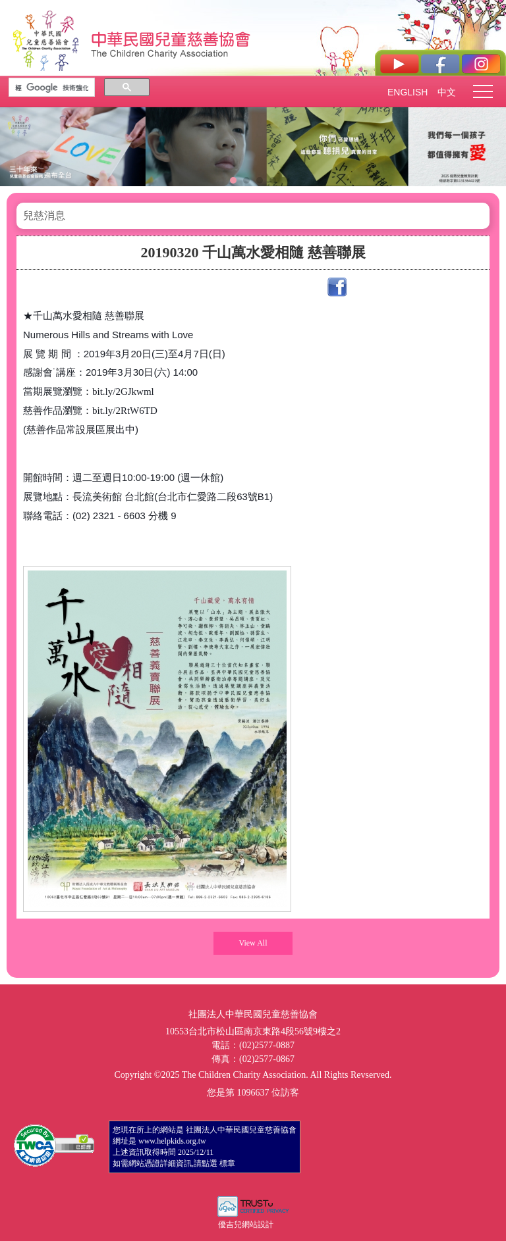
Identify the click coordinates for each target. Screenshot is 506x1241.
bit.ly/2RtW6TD (124, 410)
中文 (446, 92)
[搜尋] (51, 87)
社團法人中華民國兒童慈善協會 (171, 38)
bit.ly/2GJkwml (123, 391)
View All (253, 943)
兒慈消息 (44, 215)
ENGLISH (407, 92)
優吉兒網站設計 (245, 1224)
